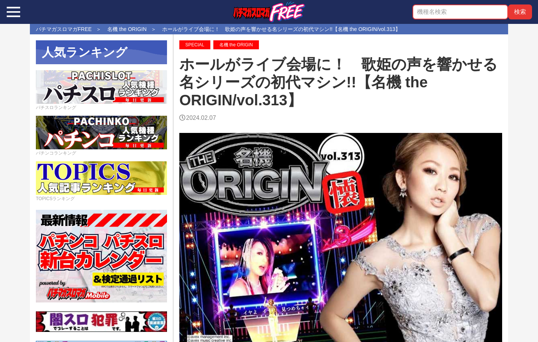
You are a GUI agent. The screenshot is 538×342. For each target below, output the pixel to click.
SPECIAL (194, 44)
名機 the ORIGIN (236, 44)
